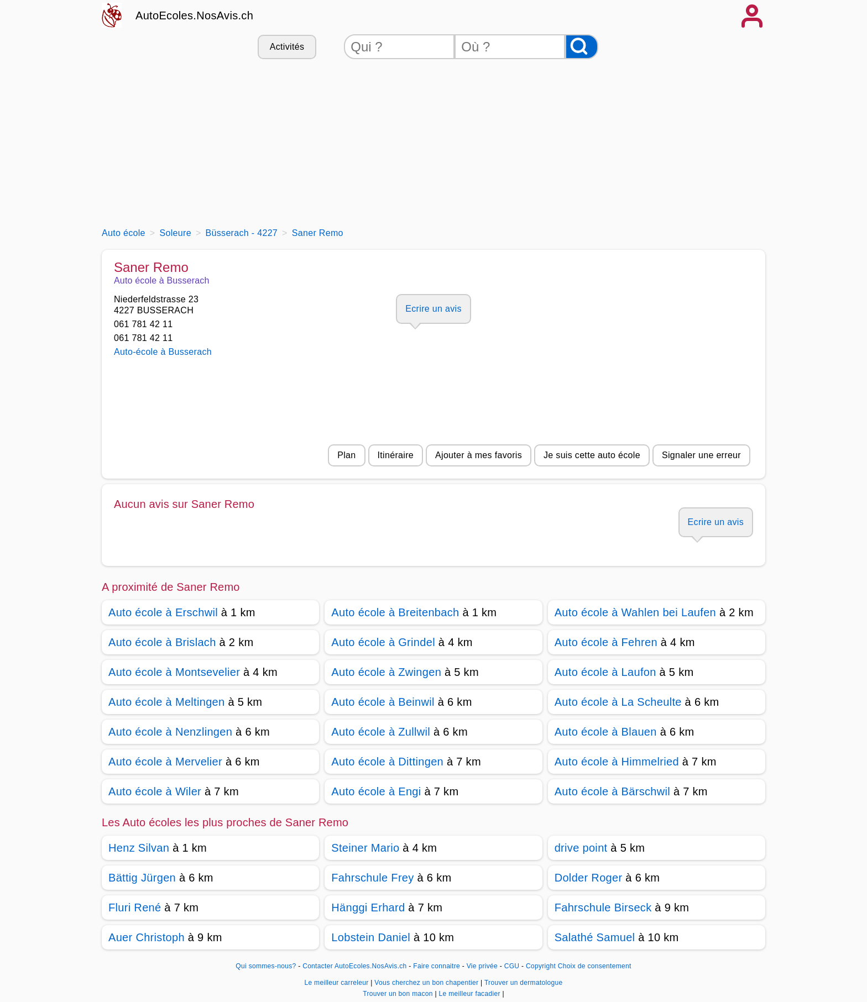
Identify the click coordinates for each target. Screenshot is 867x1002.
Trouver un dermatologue (523, 983)
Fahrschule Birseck (603, 907)
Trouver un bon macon (399, 994)
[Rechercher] (581, 46)
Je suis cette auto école (592, 455)
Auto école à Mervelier (165, 762)
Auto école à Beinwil (383, 702)
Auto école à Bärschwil (612, 791)
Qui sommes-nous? (266, 966)
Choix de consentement (594, 966)
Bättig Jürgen (142, 878)
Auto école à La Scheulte (618, 702)
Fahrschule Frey (372, 878)
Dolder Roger (589, 878)
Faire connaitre (436, 966)
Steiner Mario (365, 848)
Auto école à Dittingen (387, 762)
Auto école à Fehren (606, 642)
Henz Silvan (138, 848)
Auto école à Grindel (383, 642)
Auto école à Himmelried (617, 762)
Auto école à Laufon (605, 672)
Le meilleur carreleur (337, 983)
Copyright (541, 966)
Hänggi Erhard (368, 907)
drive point (581, 848)
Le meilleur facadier (471, 994)
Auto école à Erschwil (163, 612)
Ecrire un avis (433, 308)
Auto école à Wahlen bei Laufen (635, 612)
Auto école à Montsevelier (174, 672)
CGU (512, 966)
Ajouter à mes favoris (478, 455)
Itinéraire (396, 455)
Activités (287, 46)
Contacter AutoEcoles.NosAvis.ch (354, 966)
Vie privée (482, 966)
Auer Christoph (146, 937)
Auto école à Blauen (606, 732)
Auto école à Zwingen (386, 672)
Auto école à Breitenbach (395, 612)
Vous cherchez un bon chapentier (427, 983)
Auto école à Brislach (162, 642)
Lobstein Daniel (370, 937)
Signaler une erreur (701, 455)
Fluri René (134, 907)
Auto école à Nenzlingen (170, 732)
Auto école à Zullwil (380, 732)
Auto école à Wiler (154, 791)
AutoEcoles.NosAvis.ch (194, 15)
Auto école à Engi (376, 791)
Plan (346, 455)
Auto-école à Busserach (163, 351)
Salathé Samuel (595, 937)
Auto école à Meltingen (166, 702)
